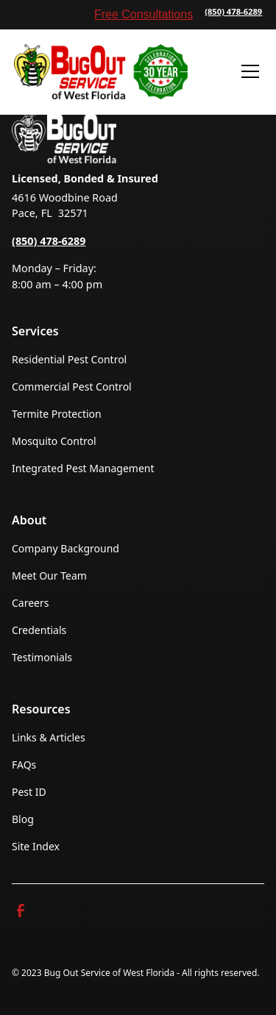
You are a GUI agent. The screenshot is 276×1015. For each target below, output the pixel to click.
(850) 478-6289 (233, 11)
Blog (23, 819)
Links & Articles (48, 737)
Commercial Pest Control (72, 386)
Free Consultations (143, 14)
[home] (101, 71)
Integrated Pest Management (83, 468)
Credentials (39, 630)
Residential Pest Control (69, 359)
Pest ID (29, 792)
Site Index (36, 846)
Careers (30, 603)
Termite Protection (57, 414)
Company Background (65, 548)
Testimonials (42, 657)
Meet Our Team (49, 576)
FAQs (24, 765)
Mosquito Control (54, 441)
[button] (247, 71)
